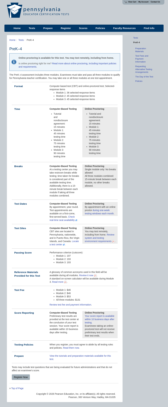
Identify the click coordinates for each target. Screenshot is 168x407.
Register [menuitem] (66, 28)
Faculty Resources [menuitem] (124, 28)
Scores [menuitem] (83, 28)
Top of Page (17, 388)
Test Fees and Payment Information (141, 59)
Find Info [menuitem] (149, 28)
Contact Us (155, 2)
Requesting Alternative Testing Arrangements (143, 69)
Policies (138, 81)
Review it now (88, 275)
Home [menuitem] (17, 28)
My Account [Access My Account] (143, 2)
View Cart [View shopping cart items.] (130, 2)
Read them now (71, 347)
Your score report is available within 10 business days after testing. (99, 319)
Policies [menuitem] (100, 28)
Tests (21, 40)
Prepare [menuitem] (48, 28)
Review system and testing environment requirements (100, 238)
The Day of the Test (144, 77)
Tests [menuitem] (32, 28)
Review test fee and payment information (70, 304)
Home (12, 40)
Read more (59, 282)
